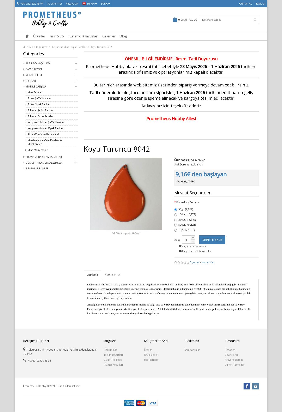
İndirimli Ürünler (37, 168)
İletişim (148, 350)
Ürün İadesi (151, 355)
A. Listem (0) (55, 3)
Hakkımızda (110, 350)
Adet (177, 239)
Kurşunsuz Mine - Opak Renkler (68, 46)
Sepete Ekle (212, 239)
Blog (123, 36)
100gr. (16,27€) (185, 214)
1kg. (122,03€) (184, 230)
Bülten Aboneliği (234, 364)
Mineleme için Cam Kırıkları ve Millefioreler (45, 142)
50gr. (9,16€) (183, 209)
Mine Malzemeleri (38, 150)
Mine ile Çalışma (38, 46)
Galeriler (109, 36)
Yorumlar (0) (112, 274)
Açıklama (92, 275)
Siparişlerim (232, 355)
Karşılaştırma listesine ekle (195, 251)
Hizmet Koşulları (113, 364)
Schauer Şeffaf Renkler (41, 110)
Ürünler (39, 36)
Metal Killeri (34, 75)
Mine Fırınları (35, 92)
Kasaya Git (72, 3)
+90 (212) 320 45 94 (30, 3)
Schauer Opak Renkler (40, 116)
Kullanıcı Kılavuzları (83, 36)
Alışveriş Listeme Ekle (192, 246)
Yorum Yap (208, 262)
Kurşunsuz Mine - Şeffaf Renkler (46, 122)
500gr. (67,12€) (185, 224)
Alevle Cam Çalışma (38, 63)
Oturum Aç (245, 3)
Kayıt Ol (260, 3)
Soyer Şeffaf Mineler (39, 98)
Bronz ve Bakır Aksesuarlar (44, 157)
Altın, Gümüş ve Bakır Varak (44, 134)
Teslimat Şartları (113, 355)
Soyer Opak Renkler (39, 104)
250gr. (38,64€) (185, 219)
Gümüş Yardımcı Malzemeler (44, 162)
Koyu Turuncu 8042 (101, 46)
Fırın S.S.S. (57, 36)
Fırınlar (31, 81)
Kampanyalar (192, 350)
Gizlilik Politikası (113, 360)
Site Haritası (151, 360)
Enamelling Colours (187, 202)
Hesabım (230, 350)
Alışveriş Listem (234, 360)
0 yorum (195, 262)
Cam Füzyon (34, 69)
